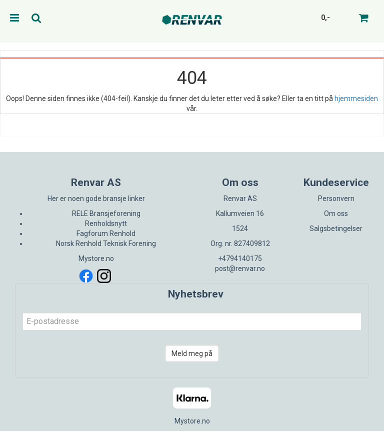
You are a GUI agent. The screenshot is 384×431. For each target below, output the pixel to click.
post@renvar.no (240, 268)
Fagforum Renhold (106, 234)
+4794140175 (240, 258)
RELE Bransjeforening (106, 214)
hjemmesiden (356, 98)
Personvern (336, 198)
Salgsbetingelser (336, 228)
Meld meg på (192, 354)
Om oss (336, 214)
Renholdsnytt (106, 224)
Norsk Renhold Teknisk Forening (106, 244)
